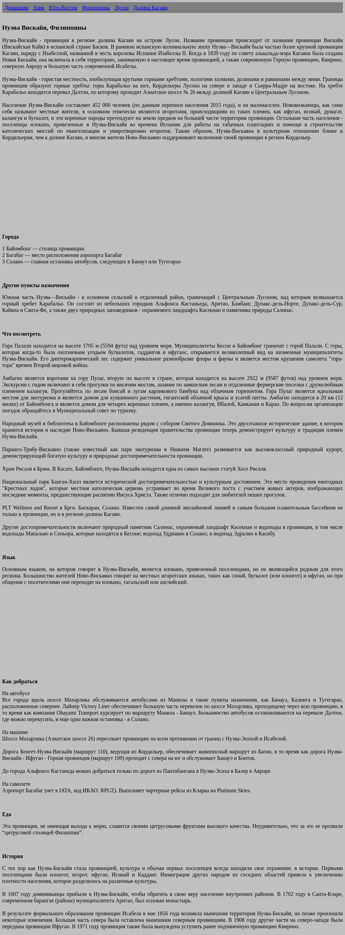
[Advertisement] (164, 190)
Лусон (122, 8)
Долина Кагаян (150, 8)
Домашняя (16, 8)
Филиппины (96, 8)
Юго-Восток (63, 8)
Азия (38, 8)
